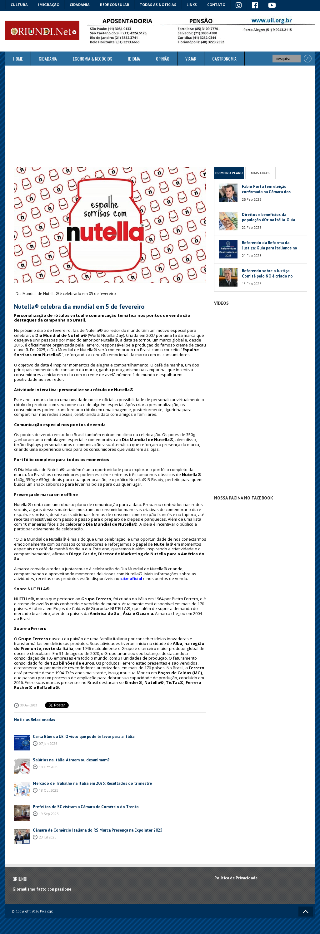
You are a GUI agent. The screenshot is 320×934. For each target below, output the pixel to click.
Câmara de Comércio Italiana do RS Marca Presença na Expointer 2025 (97, 830)
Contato (216, 4)
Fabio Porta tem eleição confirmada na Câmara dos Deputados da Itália (266, 192)
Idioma (134, 58)
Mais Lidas (260, 173)
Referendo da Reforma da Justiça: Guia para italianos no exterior (269, 248)
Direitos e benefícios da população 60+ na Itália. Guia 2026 (268, 220)
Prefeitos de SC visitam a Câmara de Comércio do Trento (86, 806)
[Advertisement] (160, 116)
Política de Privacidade (236, 878)
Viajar (190, 58)
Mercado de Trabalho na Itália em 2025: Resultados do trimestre (92, 783)
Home (18, 58)
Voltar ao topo (305, 912)
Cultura (19, 4)
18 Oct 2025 (48, 766)
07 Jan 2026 (48, 743)
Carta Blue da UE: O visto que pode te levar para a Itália (83, 736)
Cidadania (80, 4)
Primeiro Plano (229, 173)
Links (192, 4)
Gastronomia (224, 58)
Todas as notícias (158, 4)
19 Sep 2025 (48, 813)
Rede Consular (114, 4)
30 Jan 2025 (28, 705)
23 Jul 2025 (47, 837)
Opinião (162, 58)
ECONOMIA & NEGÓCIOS (92, 58)
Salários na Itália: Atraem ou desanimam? (71, 760)
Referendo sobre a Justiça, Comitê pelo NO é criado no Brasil (267, 276)
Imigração (48, 4)
